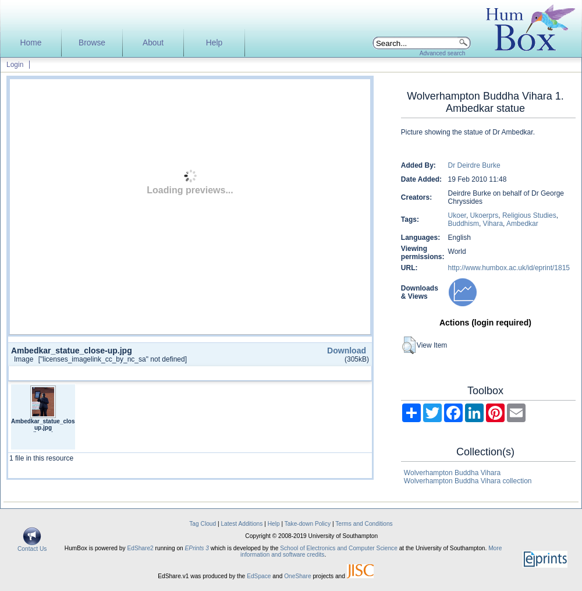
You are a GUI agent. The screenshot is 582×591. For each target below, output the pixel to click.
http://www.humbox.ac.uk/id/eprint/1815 (509, 268)
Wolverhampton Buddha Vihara (452, 473)
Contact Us (32, 546)
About (153, 42)
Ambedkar (522, 224)
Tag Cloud (202, 524)
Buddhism (463, 224)
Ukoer (457, 215)
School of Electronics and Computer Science (339, 548)
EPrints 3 (197, 548)
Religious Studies (529, 215)
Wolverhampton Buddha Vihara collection (468, 481)
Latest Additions (241, 524)
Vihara (493, 224)
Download (346, 350)
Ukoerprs (484, 215)
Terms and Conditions (364, 524)
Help (214, 42)
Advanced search (443, 53)
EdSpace (259, 576)
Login (14, 65)
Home (31, 42)
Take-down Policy (308, 524)
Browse (92, 42)
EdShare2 (140, 548)
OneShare (297, 576)
